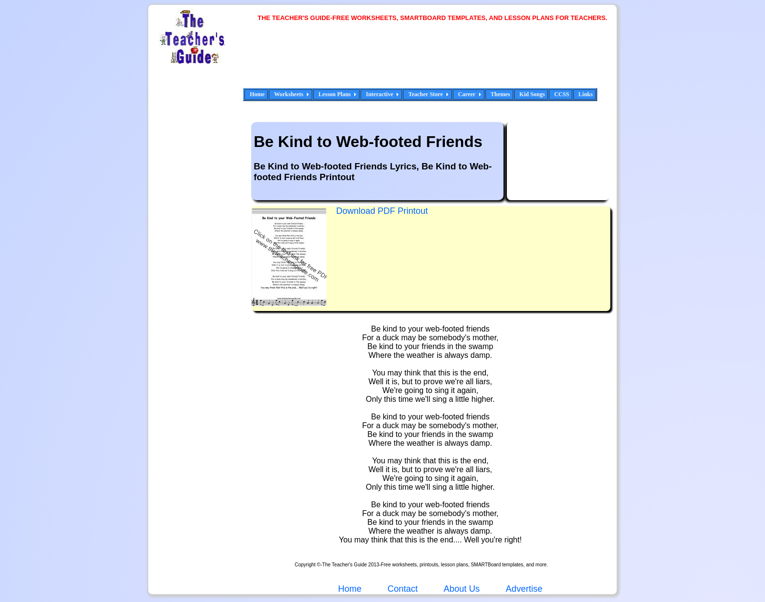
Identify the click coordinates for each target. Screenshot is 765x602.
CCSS (561, 94)
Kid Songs (532, 94)
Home (257, 94)
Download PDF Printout (382, 211)
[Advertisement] (436, 61)
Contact (402, 589)
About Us (461, 589)
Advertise (524, 589)
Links (586, 94)
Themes (500, 94)
